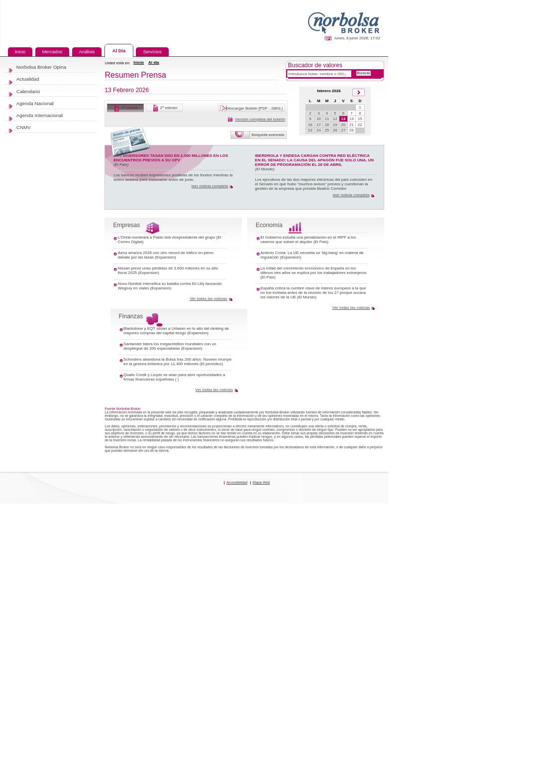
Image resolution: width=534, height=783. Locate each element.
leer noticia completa (288, 263)
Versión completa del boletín (354, 162)
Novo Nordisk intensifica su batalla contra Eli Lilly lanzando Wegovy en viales (228, 428)
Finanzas (181, 474)
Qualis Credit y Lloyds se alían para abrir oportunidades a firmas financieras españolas (244, 580)
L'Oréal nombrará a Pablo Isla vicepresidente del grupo (236, 354)
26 (461, 181)
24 (438, 181)
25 (449, 181)
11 (449, 163)
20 (472, 172)
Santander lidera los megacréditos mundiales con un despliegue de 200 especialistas (240, 526)
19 (461, 172)
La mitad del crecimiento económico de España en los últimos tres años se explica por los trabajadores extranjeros (430, 407)
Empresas (176, 336)
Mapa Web (358, 752)
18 (449, 172)
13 (472, 163)
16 (427, 172)
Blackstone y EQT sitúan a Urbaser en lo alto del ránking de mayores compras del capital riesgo (234, 496)
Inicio (195, 81)
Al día (218, 81)
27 (472, 181)
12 (461, 163)
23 (427, 181)
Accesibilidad (321, 752)
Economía (372, 336)
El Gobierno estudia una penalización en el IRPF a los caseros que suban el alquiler (430, 358)
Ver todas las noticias (286, 447)
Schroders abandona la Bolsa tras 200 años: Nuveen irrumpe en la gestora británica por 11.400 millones (240, 549)
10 (438, 163)
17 (438, 172)
